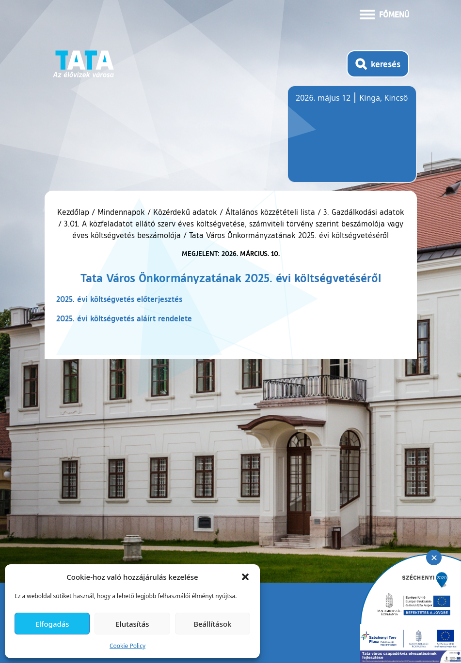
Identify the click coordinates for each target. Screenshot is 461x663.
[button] (245, 577)
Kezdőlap (74, 212)
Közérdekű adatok (185, 212)
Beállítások (212, 624)
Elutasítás (132, 624)
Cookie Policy (127, 646)
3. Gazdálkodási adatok (363, 212)
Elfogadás (52, 624)
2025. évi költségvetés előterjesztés (119, 299)
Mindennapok (121, 212)
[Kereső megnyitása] (378, 63)
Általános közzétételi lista (270, 212)
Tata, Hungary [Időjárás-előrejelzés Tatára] (350, 140)
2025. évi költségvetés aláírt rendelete (124, 318)
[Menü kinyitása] (384, 13)
